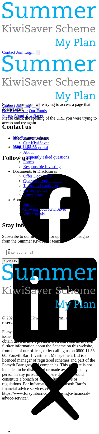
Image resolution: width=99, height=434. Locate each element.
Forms (28, 162)
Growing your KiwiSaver (44, 209)
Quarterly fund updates (42, 181)
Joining (29, 204)
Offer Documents (38, 176)
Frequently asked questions (46, 157)
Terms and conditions (41, 185)
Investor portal (35, 147)
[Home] (49, 47)
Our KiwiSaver (36, 143)
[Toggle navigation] (38, 52)
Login (29, 52)
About (28, 152)
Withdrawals (34, 214)
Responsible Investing (42, 166)
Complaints (33, 195)
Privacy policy (35, 190)
